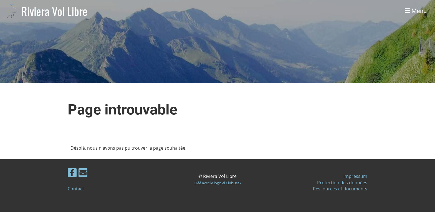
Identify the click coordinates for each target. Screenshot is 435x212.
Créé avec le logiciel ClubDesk (217, 182)
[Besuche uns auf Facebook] (72, 174)
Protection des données (342, 183)
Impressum (355, 176)
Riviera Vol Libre (54, 11)
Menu (416, 10)
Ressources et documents (340, 189)
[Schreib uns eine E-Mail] (83, 174)
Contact (76, 189)
